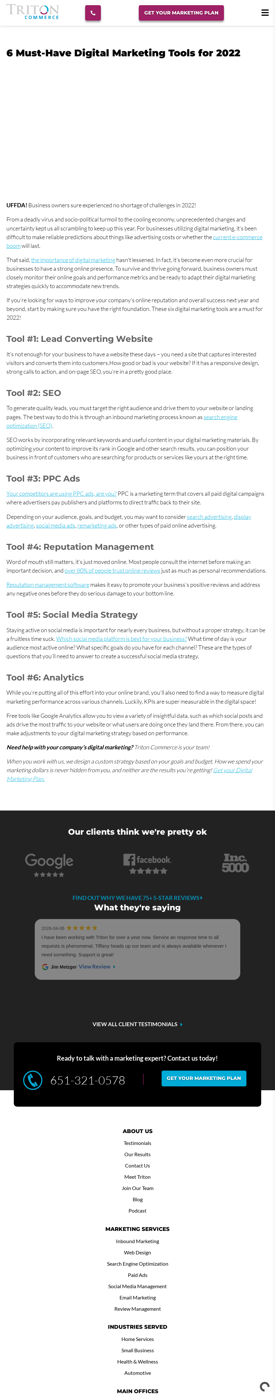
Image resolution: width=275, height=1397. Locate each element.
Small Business (137, 1263)
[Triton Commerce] (32, 17)
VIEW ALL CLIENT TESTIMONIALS (135, 937)
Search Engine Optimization (137, 1176)
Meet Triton (138, 1089)
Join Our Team (137, 1101)
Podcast (137, 1123)
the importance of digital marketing (73, 259)
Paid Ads (137, 1188)
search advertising (209, 516)
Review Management (137, 1221)
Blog (137, 1112)
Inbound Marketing (137, 1154)
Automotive (138, 1285)
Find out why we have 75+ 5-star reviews (138, 897)
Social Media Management (137, 1199)
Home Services (137, 1252)
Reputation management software (47, 584)
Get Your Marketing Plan (182, 13)
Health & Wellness (137, 1274)
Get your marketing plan (204, 991)
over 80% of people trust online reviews (112, 570)
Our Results (137, 1067)
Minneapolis (137, 1316)
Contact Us (138, 1078)
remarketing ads (97, 525)
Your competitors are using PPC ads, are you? (61, 493)
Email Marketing (137, 1210)
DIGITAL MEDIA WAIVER (192, 1356)
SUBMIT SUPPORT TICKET (84, 1356)
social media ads (55, 525)
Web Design (137, 1165)
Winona (138, 1327)
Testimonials (137, 1056)
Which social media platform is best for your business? (121, 638)
